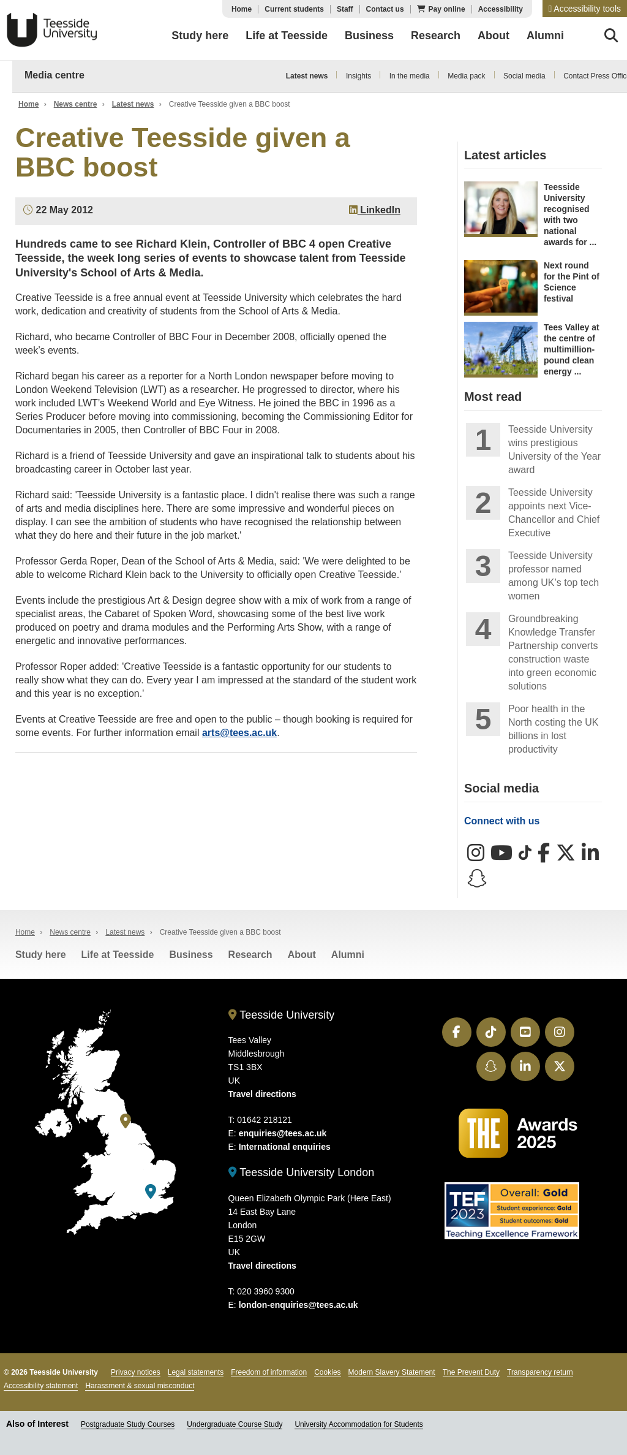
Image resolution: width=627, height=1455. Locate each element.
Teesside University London (301, 1172)
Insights (358, 76)
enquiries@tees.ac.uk (283, 1133)
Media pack (466, 76)
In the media (409, 76)
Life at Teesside (117, 954)
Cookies (327, 1372)
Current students (294, 9)
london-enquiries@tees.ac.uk (298, 1305)
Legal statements (195, 1372)
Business (190, 954)
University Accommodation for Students (358, 1424)
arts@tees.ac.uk (239, 733)
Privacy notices (135, 1372)
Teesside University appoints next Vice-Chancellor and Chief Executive (553, 512)
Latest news (307, 76)
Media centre (54, 75)
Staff (345, 9)
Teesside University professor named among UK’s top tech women (553, 575)
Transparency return (540, 1372)
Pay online (447, 9)
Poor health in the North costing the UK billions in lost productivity (553, 729)
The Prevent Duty (471, 1372)
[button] (585, 8)
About (302, 954)
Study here (40, 954)
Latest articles (505, 155)
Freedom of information (269, 1372)
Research (250, 954)
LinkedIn (374, 210)
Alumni (347, 954)
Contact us (385, 9)
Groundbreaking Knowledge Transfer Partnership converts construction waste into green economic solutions (553, 652)
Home (241, 9)
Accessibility (500, 9)
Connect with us (502, 821)
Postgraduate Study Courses (128, 1424)
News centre (75, 104)
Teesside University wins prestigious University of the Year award (554, 449)
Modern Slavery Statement (391, 1372)
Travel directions (262, 1094)
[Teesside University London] (150, 1191)
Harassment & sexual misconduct (139, 1385)
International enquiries (285, 1147)
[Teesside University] (125, 1121)
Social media (524, 76)
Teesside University (52, 30)
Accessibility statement (41, 1385)
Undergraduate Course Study (234, 1424)
